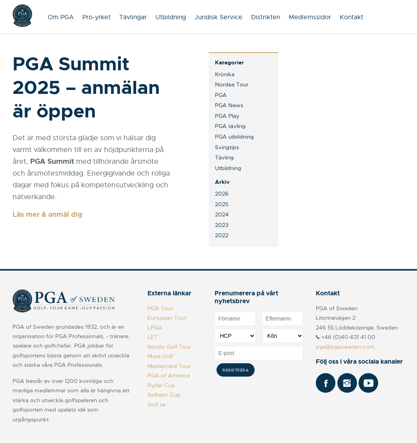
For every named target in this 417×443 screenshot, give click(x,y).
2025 (221, 204)
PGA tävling (230, 126)
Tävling (224, 157)
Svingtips (227, 147)
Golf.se (156, 404)
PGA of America (168, 375)
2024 (222, 214)
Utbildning (170, 17)
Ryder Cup (161, 385)
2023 (221, 225)
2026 (222, 193)
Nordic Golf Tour (169, 346)
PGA (221, 95)
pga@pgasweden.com (345, 346)
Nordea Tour (231, 84)
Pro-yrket (96, 17)
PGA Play (227, 115)
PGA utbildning (234, 136)
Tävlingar (133, 17)
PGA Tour (160, 308)
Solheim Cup (163, 394)
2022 (221, 235)
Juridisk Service (218, 17)
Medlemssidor (310, 17)
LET (152, 336)
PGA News (229, 105)
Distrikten (265, 17)
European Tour (166, 317)
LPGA (154, 327)
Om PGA (61, 17)
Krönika (225, 74)
